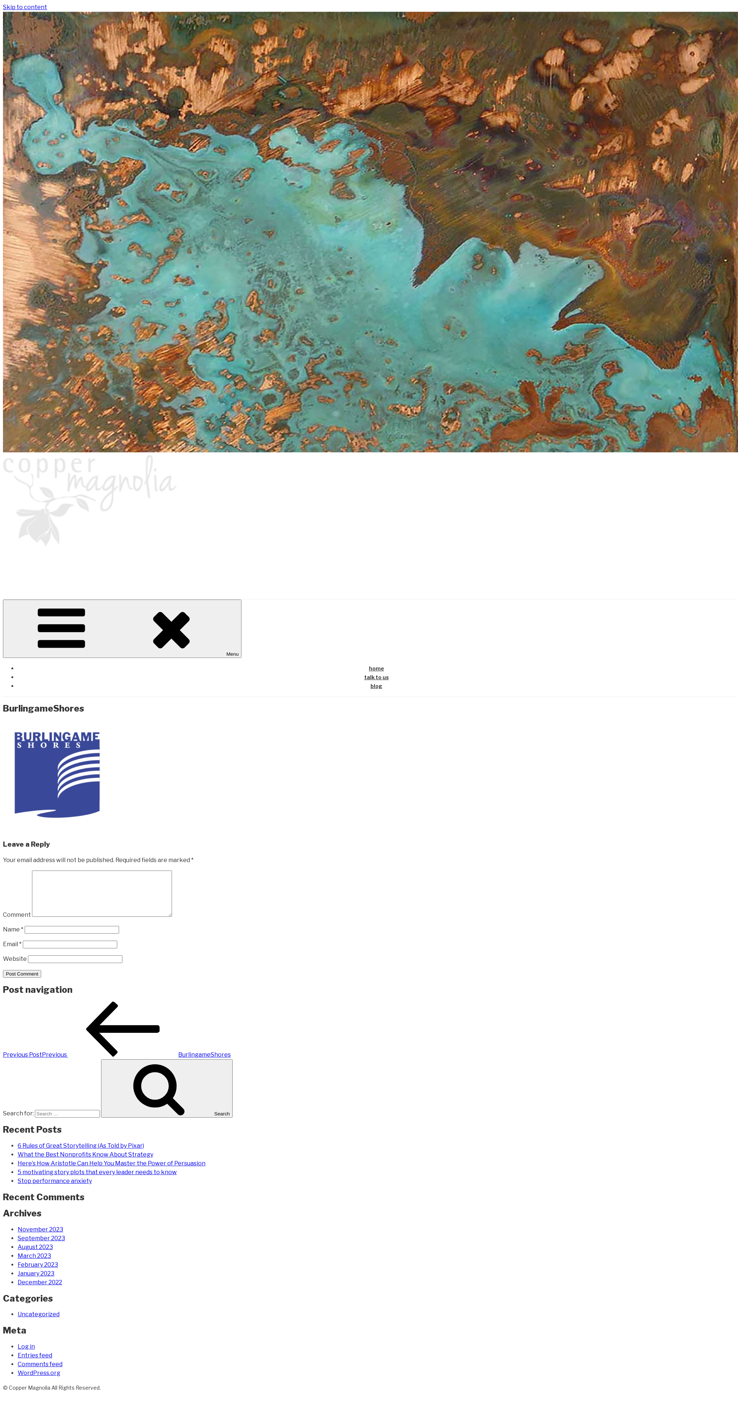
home (376, 668)
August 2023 (35, 1255)
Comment (17, 923)
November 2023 (40, 1238)
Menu (122, 629)
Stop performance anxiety (55, 1189)
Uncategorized (39, 1323)
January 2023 (36, 1282)
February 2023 (38, 1273)
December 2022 (40, 1291)
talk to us (376, 677)
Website (15, 967)
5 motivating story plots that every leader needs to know (97, 1180)
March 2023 (34, 1264)
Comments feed (40, 1372)
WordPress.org (39, 1381)
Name (13, 938)
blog (376, 686)
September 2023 (41, 1247)
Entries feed (35, 1364)
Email (12, 952)
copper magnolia (62, 567)
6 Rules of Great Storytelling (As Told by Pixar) (81, 1154)
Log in (26, 1355)
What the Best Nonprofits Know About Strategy (85, 1163)
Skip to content (25, 7)
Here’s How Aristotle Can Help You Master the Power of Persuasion (111, 1172)
